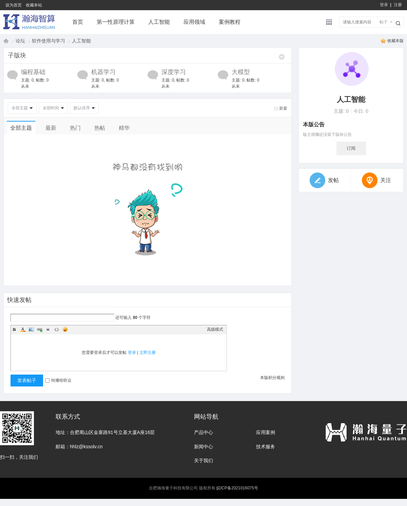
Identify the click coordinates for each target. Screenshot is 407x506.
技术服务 (265, 446)
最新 (50, 128)
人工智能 (159, 22)
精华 (124, 128)
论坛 (20, 40)
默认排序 (82, 108)
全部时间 (51, 108)
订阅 (351, 148)
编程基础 (33, 72)
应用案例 (265, 432)
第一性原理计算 (116, 22)
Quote (48, 329)
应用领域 (194, 22)
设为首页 (13, 5)
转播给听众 (58, 380)
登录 (384, 4)
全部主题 (20, 108)
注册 (398, 4)
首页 (77, 22)
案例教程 (229, 22)
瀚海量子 (6, 41)
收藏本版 (395, 40)
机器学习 (103, 72)
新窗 (283, 108)
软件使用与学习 (48, 40)
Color (22, 329)
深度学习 (173, 72)
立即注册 (147, 352)
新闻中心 (203, 446)
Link (39, 329)
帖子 (384, 22)
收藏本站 (34, 5)
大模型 (241, 72)
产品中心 (203, 432)
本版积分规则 (272, 377)
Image (31, 329)
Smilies (65, 329)
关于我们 (203, 460)
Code (56, 329)
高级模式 (215, 329)
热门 (75, 128)
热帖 (99, 128)
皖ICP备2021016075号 (237, 488)
